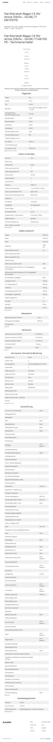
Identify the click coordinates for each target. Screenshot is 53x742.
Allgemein (7, 88)
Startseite (7, 26)
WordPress (48, 738)
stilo (16, 26)
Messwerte (32, 88)
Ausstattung (23, 90)
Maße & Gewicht (24, 88)
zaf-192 (21, 26)
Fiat (13, 26)
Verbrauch (38, 88)
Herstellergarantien (33, 90)
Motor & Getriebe (14, 88)
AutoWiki (5, 2)
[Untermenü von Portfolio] (38, 2)
